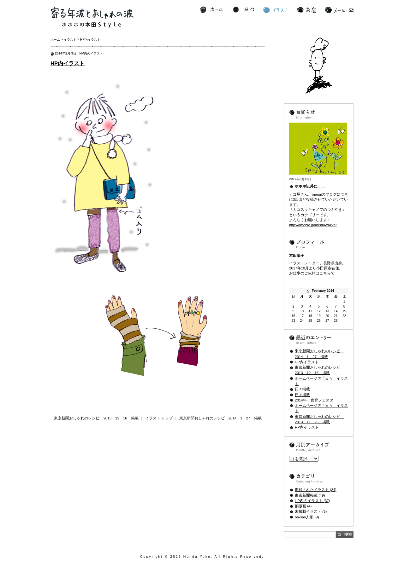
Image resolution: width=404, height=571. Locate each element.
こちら (325, 273)
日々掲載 (302, 389)
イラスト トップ (159, 418)
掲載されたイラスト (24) (315, 490)
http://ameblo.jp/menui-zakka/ (312, 225)
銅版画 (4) (303, 506)
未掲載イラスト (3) (311, 511)
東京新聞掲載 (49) (310, 495)
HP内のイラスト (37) (312, 501)
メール (339, 10)
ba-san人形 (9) (307, 517)
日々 (243, 10)
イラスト (276, 10)
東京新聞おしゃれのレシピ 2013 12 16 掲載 (96, 418)
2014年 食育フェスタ (314, 400)
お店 (306, 10)
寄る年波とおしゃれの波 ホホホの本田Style (92, 17)
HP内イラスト (67, 63)
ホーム (211, 10)
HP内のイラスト (91, 53)
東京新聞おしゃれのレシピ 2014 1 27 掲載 (220, 418)
